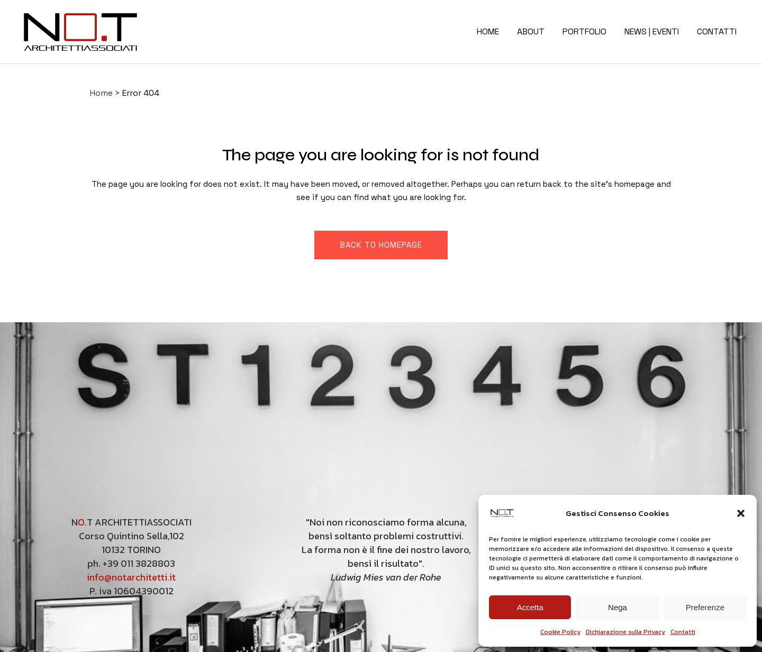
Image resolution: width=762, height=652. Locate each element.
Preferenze (705, 607)
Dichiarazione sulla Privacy (625, 632)
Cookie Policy (560, 632)
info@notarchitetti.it (131, 577)
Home (101, 92)
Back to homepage (381, 245)
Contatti (682, 632)
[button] (741, 513)
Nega (617, 607)
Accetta (530, 607)
